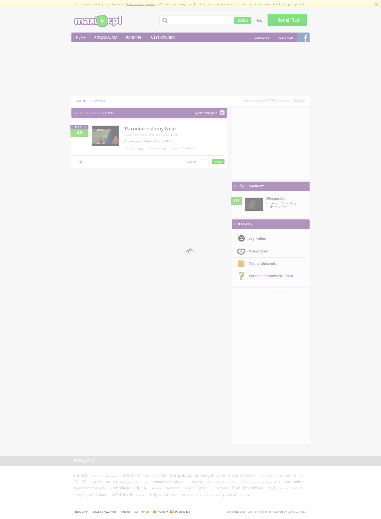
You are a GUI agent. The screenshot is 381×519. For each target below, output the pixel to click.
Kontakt (145, 511)
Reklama (125, 511)
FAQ (135, 511)
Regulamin (81, 511)
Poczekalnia (182, 511)
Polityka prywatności (104, 511)
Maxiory (163, 511)
